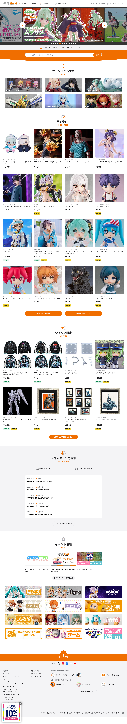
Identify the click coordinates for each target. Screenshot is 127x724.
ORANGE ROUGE (9, 699)
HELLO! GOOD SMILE (11, 696)
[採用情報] (92, 3)
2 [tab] (53, 43)
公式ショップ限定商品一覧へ (63, 442)
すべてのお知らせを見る (63, 530)
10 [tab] (69, 43)
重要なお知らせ (36, 680)
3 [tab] (55, 43)
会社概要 (87, 720)
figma (5, 685)
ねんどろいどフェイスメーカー (13, 683)
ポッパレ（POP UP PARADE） (13, 691)
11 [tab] (71, 43)
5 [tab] (60, 43)
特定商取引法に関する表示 (75, 720)
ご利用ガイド (35, 678)
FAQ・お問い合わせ (37, 683)
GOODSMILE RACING (11, 701)
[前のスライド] (22, 25)
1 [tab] (51, 43)
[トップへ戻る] (63, 660)
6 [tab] (62, 43)
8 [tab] (66, 43)
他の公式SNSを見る (87, 699)
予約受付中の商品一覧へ (43, 318)
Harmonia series (8, 693)
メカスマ (6, 688)
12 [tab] (73, 43)
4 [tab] (57, 43)
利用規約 (42, 720)
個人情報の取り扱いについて (56, 720)
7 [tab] (64, 43)
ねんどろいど (7, 680)
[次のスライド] (105, 25)
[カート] (102, 3)
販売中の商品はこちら (83, 318)
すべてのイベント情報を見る (63, 584)
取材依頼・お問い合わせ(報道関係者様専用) (108, 720)
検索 (96, 55)
